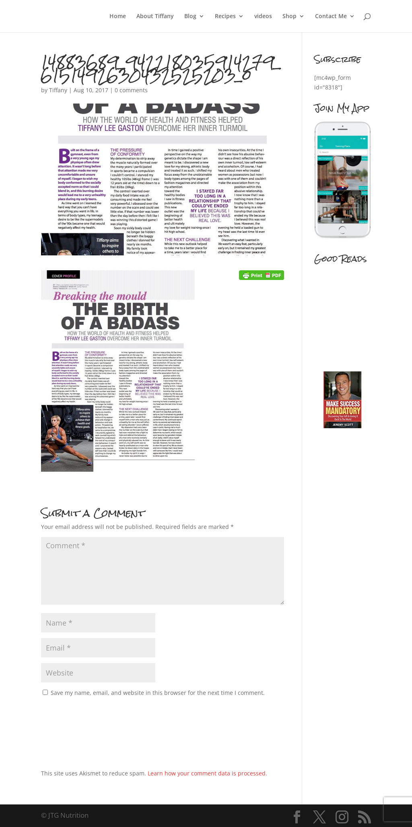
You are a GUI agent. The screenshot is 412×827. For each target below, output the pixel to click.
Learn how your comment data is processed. (207, 773)
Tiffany (58, 90)
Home (117, 16)
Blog (190, 16)
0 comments (131, 90)
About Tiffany (155, 16)
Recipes (225, 16)
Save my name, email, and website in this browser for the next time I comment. (158, 692)
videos (263, 16)
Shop (289, 16)
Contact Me (331, 16)
